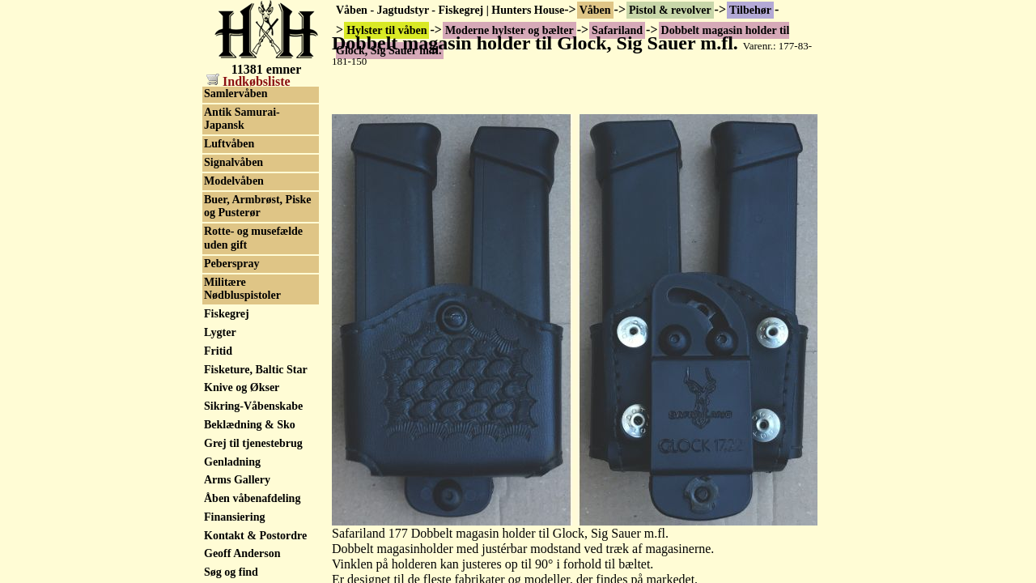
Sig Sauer (227, 113)
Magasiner (230, 288)
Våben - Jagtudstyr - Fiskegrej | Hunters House (450, 10)
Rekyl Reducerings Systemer (249, 332)
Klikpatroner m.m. (249, 269)
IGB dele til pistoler (251, 219)
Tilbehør (750, 10)
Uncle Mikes (234, 150)
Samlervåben (236, 569)
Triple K (224, 132)
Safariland (229, 94)
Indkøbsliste (248, 81)
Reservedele (233, 357)
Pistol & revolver (670, 10)
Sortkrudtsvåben (245, 495)
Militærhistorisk (243, 513)
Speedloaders (236, 458)
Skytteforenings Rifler (257, 550)
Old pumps (231, 532)
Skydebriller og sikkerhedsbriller (245, 401)
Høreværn (228, 200)
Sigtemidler (232, 375)
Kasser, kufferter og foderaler (252, 244)
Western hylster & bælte (248, 175)
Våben (595, 10)
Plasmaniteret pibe (249, 306)
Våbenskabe (233, 476)
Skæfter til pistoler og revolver (256, 432)
